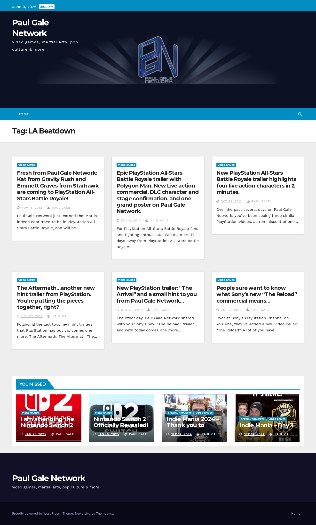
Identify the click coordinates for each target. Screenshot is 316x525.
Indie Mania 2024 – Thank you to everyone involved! (193, 425)
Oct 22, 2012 (231, 201)
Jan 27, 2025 (35, 434)
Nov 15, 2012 (31, 207)
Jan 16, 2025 (108, 434)
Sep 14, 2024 (181, 434)
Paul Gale (58, 207)
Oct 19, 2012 (231, 310)
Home (23, 114)
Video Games (26, 165)
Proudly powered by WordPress (36, 513)
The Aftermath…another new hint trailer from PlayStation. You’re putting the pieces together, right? (56, 297)
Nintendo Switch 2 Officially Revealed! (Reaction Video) (121, 425)
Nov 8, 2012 (131, 220)
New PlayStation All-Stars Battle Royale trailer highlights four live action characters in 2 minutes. (256, 182)
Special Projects (180, 412)
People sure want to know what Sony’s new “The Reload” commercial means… (256, 294)
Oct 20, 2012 (131, 310)
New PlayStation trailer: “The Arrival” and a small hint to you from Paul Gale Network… (157, 294)
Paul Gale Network (48, 478)
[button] (300, 114)
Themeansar (105, 513)
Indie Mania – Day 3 (266, 425)
